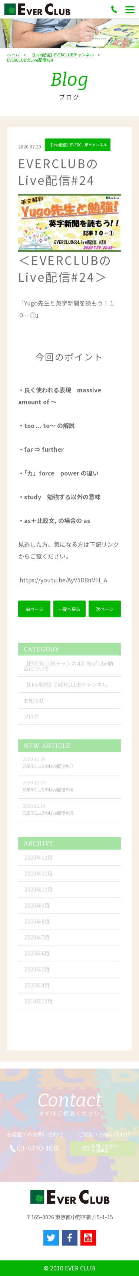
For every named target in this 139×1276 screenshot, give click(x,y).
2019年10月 (38, 1004)
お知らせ (33, 703)
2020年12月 (38, 860)
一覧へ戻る (69, 610)
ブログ (31, 719)
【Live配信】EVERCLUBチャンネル (62, 55)
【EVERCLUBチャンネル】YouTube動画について (68, 668)
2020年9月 (37, 908)
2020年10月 (38, 892)
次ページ (104, 610)
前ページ (34, 610)
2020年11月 (38, 876)
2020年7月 (37, 940)
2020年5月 (37, 972)
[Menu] (130, 9)
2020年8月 (37, 924)
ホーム (13, 55)
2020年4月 (37, 988)
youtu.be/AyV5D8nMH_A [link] (63, 580)
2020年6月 (37, 956)
